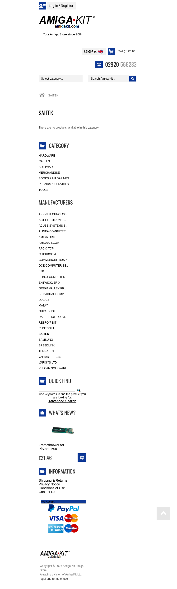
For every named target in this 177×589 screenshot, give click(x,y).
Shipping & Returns (53, 480)
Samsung (46, 339)
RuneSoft (46, 328)
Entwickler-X (49, 282)
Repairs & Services (54, 184)
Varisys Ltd (48, 362)
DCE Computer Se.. (53, 265)
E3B (41, 271)
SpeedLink (47, 345)
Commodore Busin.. (54, 260)
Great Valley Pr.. (52, 288)
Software (47, 167)
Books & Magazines (54, 178)
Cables (44, 161)
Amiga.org (47, 237)
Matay (43, 305)
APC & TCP (46, 248)
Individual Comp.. (52, 294)
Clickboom (47, 254)
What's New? (62, 412)
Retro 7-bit (47, 322)
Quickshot (47, 311)
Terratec (46, 351)
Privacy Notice (49, 484)
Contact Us (47, 492)
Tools (43, 190)
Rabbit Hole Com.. (52, 317)
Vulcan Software (53, 368)
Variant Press (50, 357)
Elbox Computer (52, 277)
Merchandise (49, 172)
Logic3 (44, 300)
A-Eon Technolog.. (53, 214)
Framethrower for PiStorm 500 (51, 447)
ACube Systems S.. (53, 225)
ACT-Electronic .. (52, 220)
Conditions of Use (52, 488)
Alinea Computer (52, 231)
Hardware (47, 155)
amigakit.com (49, 242)
